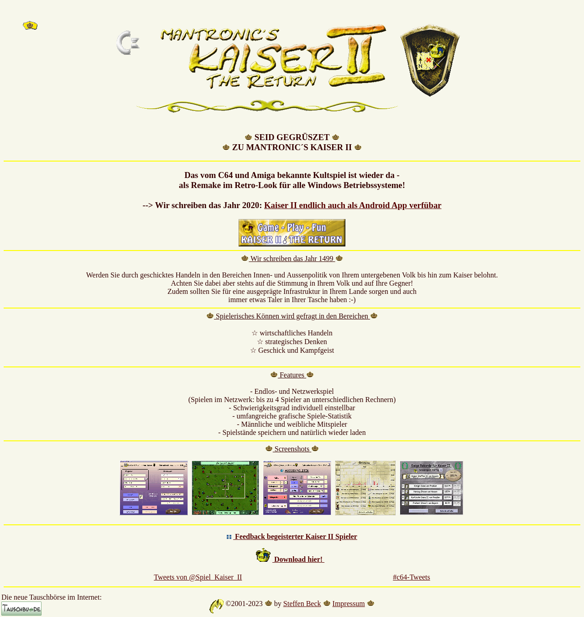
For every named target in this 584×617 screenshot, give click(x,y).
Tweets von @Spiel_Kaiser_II (198, 577)
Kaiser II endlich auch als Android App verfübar (353, 205)
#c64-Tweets (411, 577)
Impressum (349, 603)
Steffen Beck (302, 603)
